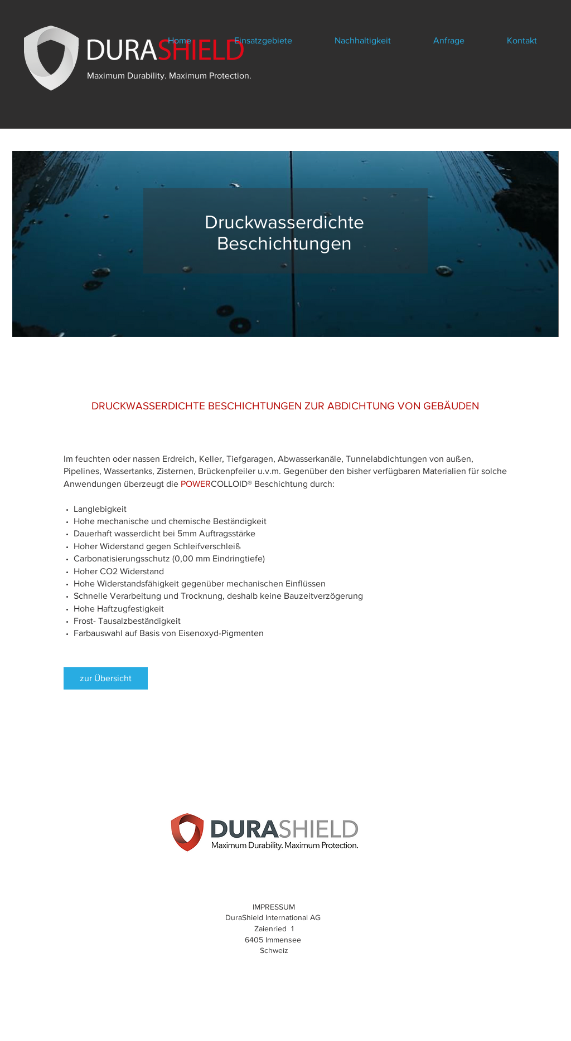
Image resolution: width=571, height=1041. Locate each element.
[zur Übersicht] (106, 678)
